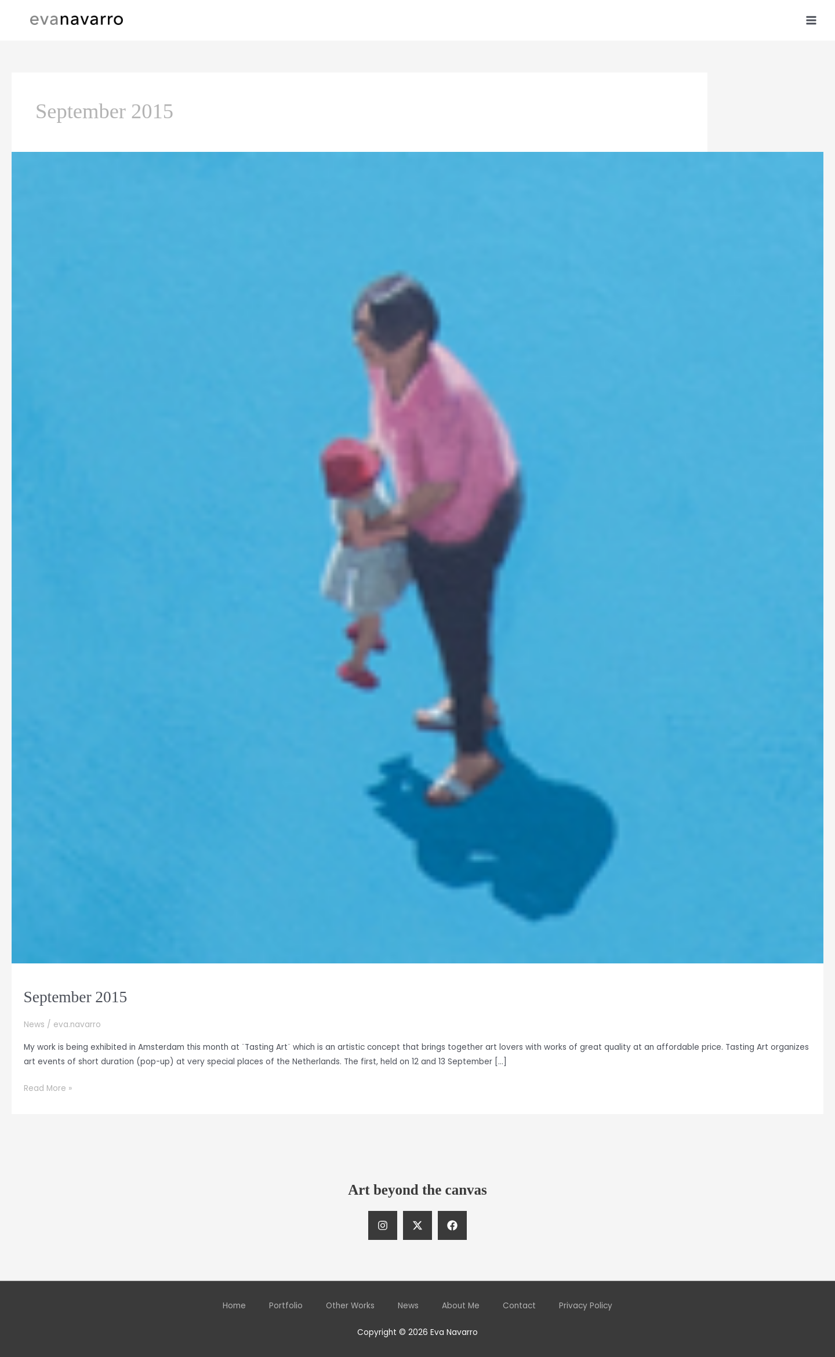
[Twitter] (417, 1225)
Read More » (48, 1088)
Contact (519, 1305)
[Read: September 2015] (417, 557)
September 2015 (76, 997)
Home (234, 1305)
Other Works (350, 1305)
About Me (461, 1305)
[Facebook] (452, 1225)
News (34, 1024)
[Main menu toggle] (811, 20)
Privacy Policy (585, 1305)
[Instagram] (382, 1225)
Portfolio (286, 1305)
